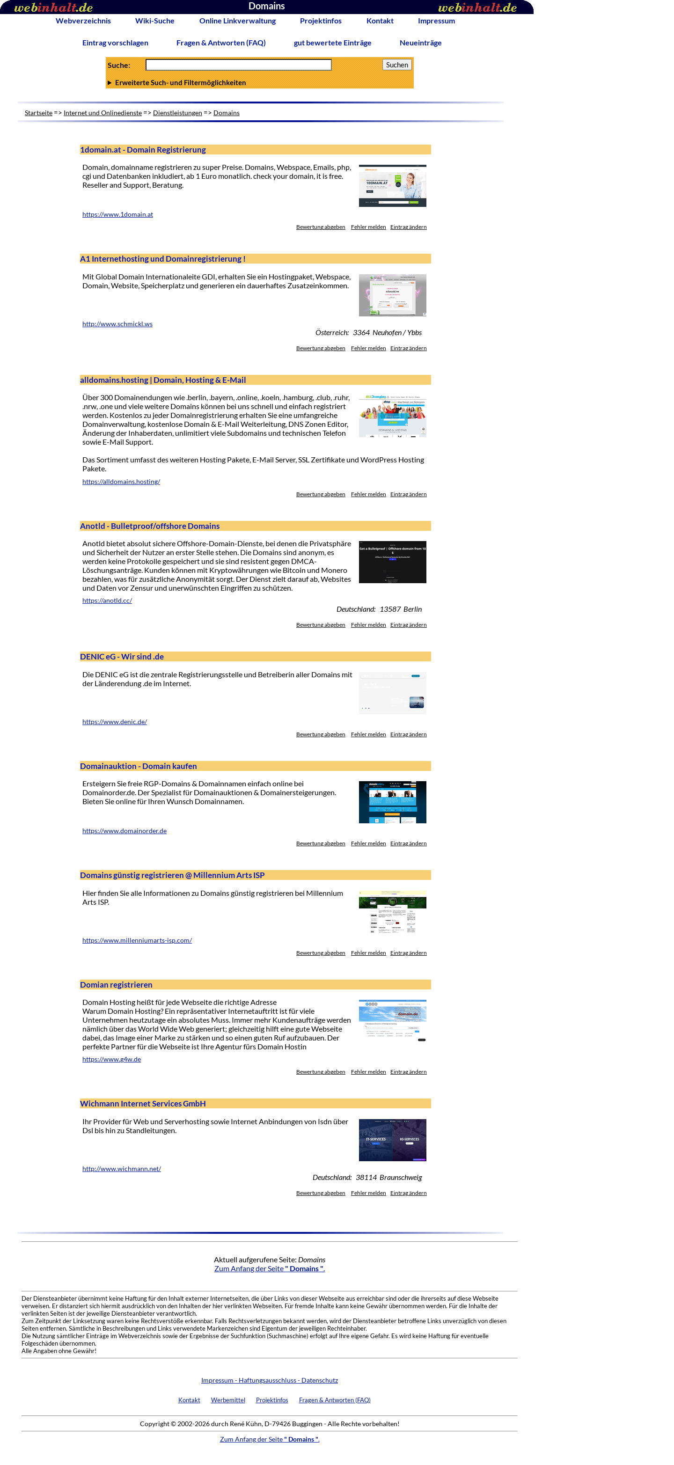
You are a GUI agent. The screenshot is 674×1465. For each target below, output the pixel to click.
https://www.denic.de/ (114, 721)
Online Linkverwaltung (237, 20)
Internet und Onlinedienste (103, 113)
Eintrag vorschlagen (115, 42)
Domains (226, 113)
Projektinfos (321, 20)
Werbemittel (228, 1400)
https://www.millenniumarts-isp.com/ (137, 940)
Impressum (436, 20)
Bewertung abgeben (320, 227)
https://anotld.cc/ (107, 600)
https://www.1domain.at (117, 214)
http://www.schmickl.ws (117, 324)
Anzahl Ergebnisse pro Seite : (260, 82)
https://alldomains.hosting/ (121, 481)
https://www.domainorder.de (124, 831)
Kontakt (380, 20)
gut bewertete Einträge (332, 42)
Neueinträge (421, 42)
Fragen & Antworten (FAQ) (221, 42)
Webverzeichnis (83, 20)
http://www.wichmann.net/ (121, 1168)
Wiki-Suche (155, 20)
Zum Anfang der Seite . (269, 1268)
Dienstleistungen (177, 113)
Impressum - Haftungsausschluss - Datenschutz (269, 1380)
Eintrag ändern (408, 227)
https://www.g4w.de (111, 1059)
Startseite (38, 113)
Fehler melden (368, 227)
